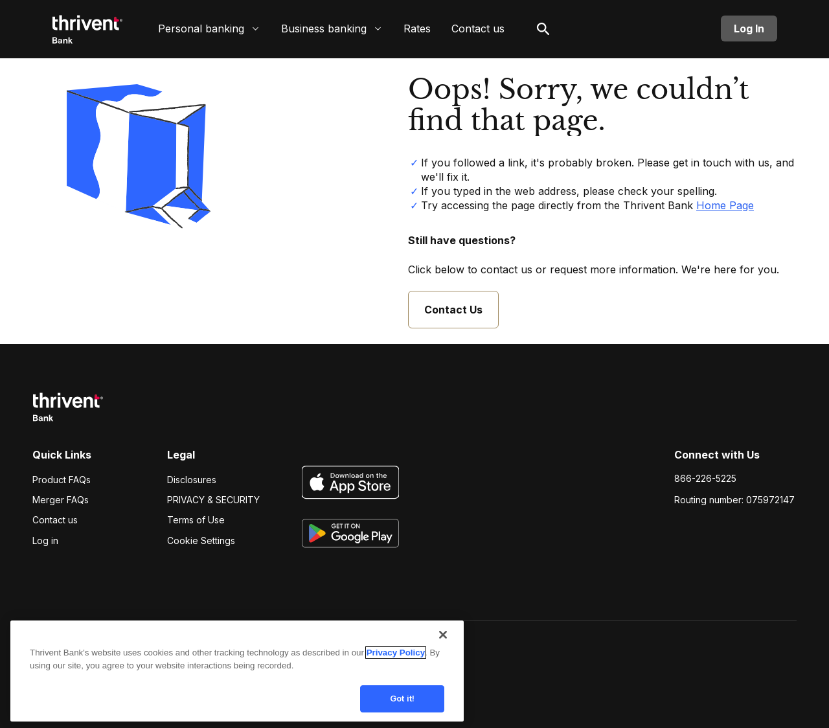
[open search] (543, 28)
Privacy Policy (396, 649)
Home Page (725, 205)
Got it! (402, 694)
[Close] (443, 631)
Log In (749, 28)
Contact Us (453, 309)
